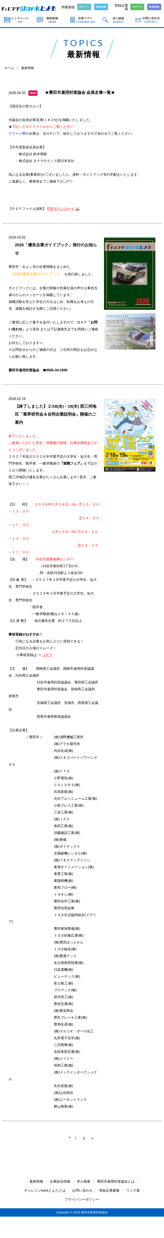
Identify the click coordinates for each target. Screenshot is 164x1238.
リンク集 (133, 1190)
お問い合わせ (82, 1190)
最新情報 (36, 1181)
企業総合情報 (60, 1181)
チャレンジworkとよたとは (45, 1190)
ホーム (9, 68)
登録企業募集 (109, 1190)
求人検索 (83, 1181)
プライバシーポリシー (82, 1199)
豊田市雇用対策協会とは (116, 1181)
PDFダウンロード (60, 209)
